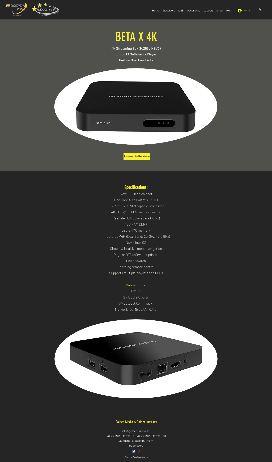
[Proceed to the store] (137, 156)
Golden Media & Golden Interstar (137, 422)
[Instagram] (138, 451)
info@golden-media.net (136, 431)
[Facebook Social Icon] (133, 451)
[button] (259, 10)
